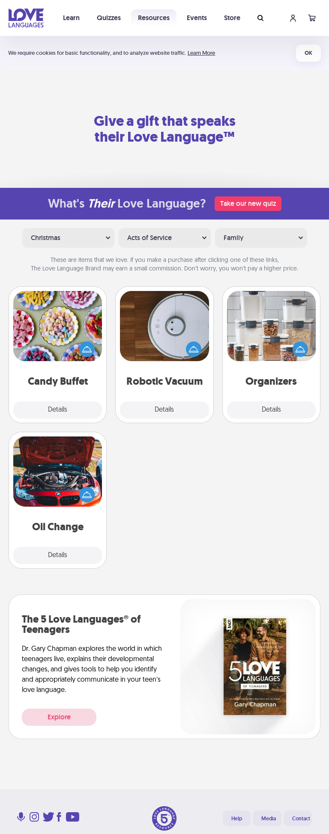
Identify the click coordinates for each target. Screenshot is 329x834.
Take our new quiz (248, 203)
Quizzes (109, 17)
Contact (301, 818)
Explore (59, 716)
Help (236, 818)
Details (57, 410)
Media (268, 818)
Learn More (201, 52)
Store (232, 17)
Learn (71, 17)
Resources (154, 17)
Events (197, 17)
